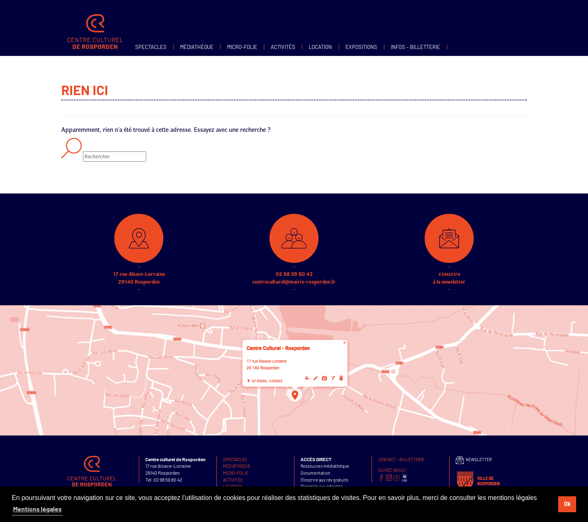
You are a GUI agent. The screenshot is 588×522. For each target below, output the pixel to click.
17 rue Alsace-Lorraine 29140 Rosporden (138, 263)
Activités (283, 47)
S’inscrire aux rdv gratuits (324, 479)
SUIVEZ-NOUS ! (392, 470)
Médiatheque (236, 466)
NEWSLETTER (474, 459)
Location (320, 47)
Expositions (361, 47)
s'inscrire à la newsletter (449, 263)
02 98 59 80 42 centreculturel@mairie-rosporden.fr (294, 263)
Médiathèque (197, 47)
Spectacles (151, 47)
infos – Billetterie (415, 47)
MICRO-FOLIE (242, 47)
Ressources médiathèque (325, 466)
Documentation (315, 472)
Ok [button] (567, 503)
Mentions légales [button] (37, 509)
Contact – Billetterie (401, 459)
